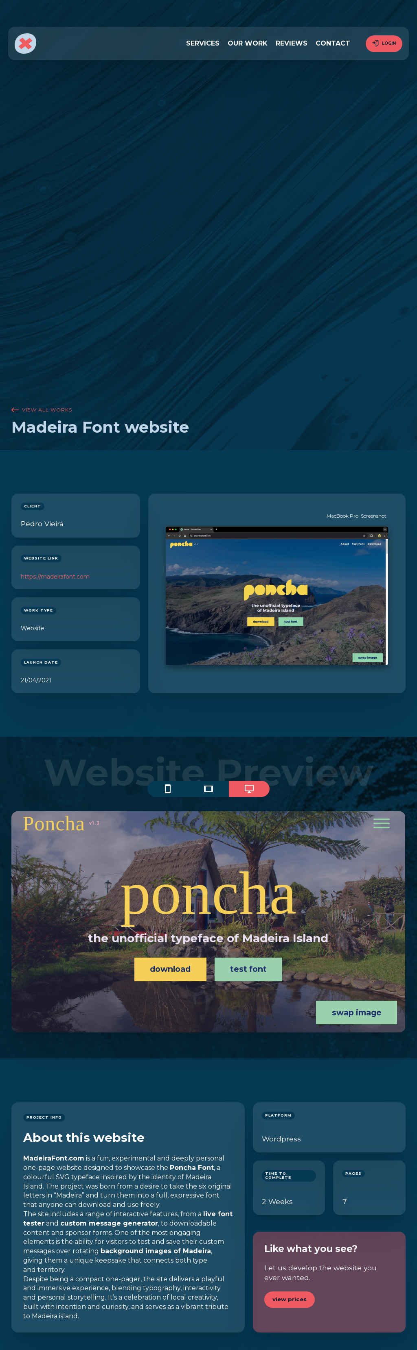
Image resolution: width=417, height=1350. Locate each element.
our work (248, 43)
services (202, 43)
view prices (289, 1299)
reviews (291, 43)
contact (333, 43)
